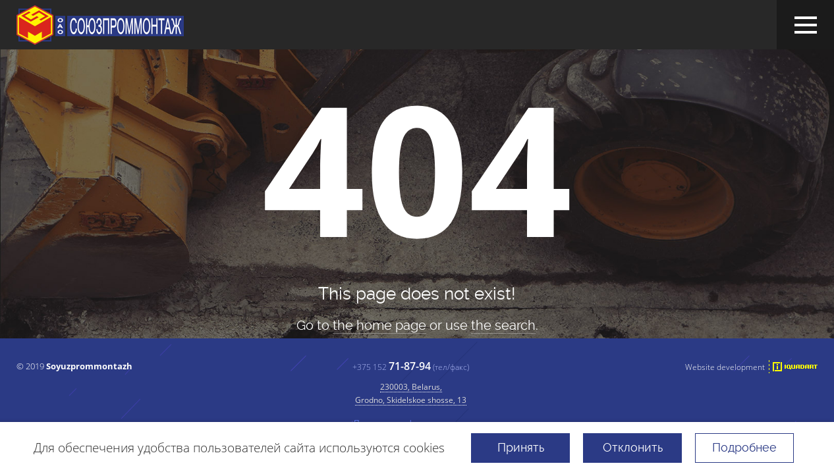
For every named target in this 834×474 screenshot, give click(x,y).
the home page (379, 325)
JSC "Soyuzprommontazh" (100, 25)
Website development (725, 366)
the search (503, 325)
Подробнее (744, 447)
